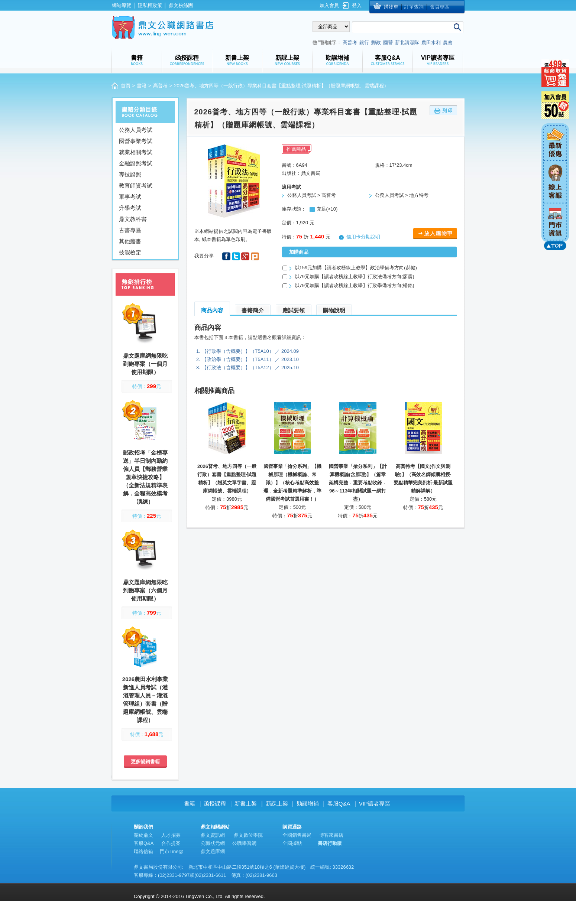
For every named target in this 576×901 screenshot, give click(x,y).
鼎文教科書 (133, 219)
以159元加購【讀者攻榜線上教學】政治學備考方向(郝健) (356, 267)
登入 (357, 5)
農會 (448, 42)
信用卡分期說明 (363, 237)
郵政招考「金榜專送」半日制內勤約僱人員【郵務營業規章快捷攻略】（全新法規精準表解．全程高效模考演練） (145, 477)
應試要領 (293, 310)
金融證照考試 (135, 163)
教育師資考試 (135, 185)
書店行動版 (330, 843)
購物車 (391, 7)
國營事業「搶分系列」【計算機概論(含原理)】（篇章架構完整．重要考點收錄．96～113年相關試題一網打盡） (358, 482)
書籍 (141, 85)
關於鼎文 (143, 835)
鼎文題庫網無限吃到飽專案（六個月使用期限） (145, 590)
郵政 (376, 42)
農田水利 (431, 42)
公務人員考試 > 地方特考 (402, 195)
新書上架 (245, 803)
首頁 (125, 85)
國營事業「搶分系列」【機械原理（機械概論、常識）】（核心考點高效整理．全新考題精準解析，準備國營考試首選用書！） (292, 482)
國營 (388, 42)
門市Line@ (172, 851)
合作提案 (171, 843)
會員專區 (439, 7)
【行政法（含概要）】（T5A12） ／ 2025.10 (250, 367)
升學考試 (130, 208)
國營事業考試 (135, 141)
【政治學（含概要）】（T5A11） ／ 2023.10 (250, 359)
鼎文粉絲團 (181, 5)
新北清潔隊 (407, 42)
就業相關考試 (135, 152)
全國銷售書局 (296, 835)
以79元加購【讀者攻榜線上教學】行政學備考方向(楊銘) (354, 285)
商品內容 (212, 310)
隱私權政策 (150, 5)
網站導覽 (121, 5)
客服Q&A (338, 803)
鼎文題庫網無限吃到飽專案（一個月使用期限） (145, 363)
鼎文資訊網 (213, 835)
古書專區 (130, 230)
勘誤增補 (308, 803)
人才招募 (171, 835)
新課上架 (277, 803)
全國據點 (292, 843)
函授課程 (215, 803)
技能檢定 (130, 252)
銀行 (364, 42)
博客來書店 (331, 835)
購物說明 (334, 310)
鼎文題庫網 (213, 851)
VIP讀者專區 (374, 803)
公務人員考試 (135, 130)
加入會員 (329, 5)
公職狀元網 (213, 843)
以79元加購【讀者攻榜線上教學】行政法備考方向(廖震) (354, 276)
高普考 (350, 42)
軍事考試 (130, 196)
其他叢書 (130, 241)
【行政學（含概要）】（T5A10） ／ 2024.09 (250, 351)
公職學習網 (244, 843)
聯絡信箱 (143, 851)
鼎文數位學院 (248, 835)
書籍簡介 (253, 310)
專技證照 (130, 174)
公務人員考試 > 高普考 (311, 195)
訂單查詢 (414, 7)
